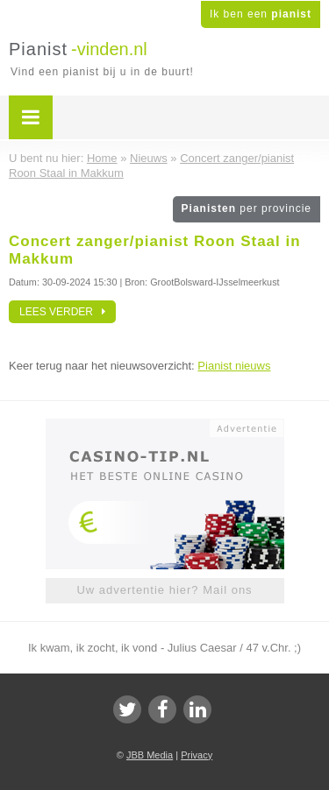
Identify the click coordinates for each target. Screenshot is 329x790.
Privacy (196, 755)
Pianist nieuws (233, 365)
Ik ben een (260, 14)
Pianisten (246, 208)
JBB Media (149, 755)
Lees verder (62, 312)
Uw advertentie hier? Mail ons (164, 589)
